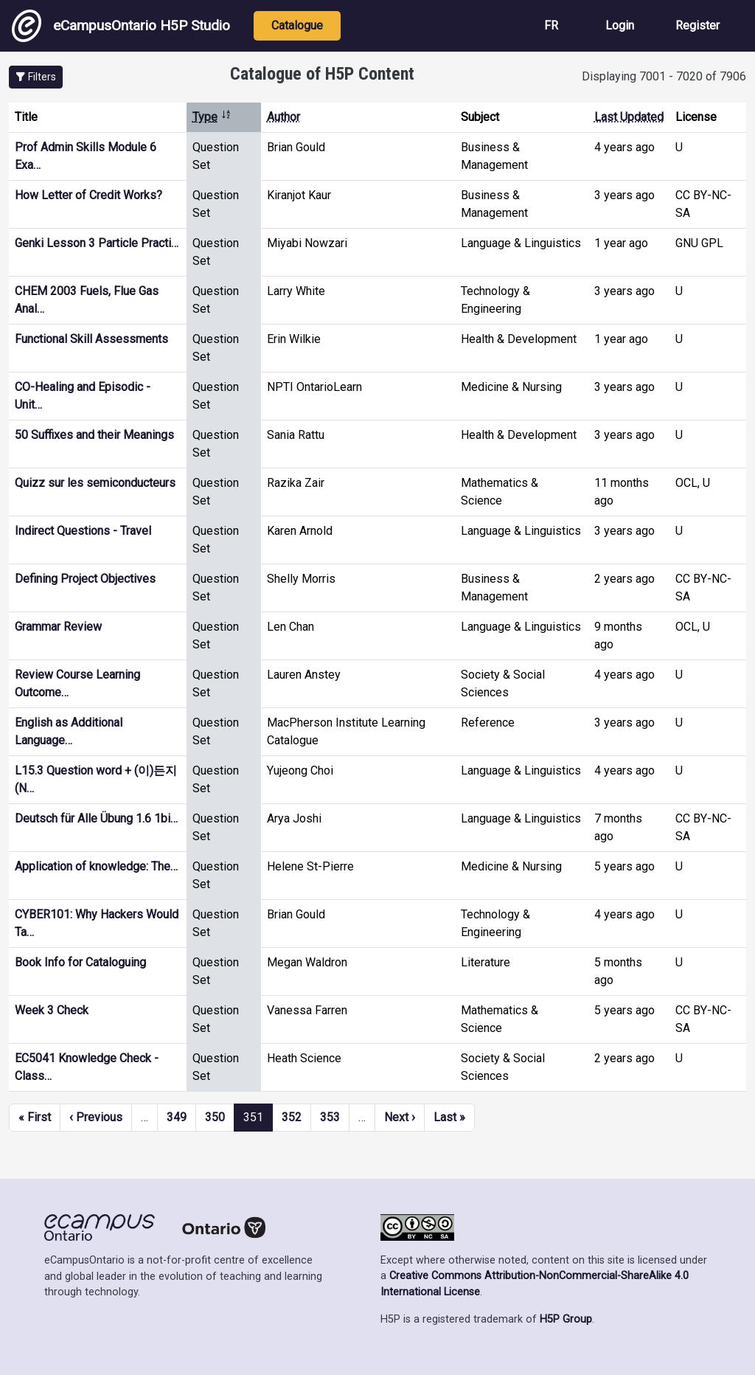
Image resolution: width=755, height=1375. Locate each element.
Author (283, 117)
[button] (36, 77)
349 (177, 1117)
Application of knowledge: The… (96, 866)
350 (215, 1117)
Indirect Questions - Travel (83, 531)
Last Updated (629, 117)
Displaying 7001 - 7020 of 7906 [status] (664, 76)
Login (619, 25)
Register (697, 25)
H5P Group (566, 1319)
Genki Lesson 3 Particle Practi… (96, 243)
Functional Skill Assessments (91, 339)
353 (330, 1117)
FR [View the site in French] (551, 25)
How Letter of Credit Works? (88, 195)
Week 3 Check (51, 1010)
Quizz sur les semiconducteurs (95, 483)
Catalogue (297, 25)
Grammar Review (58, 627)
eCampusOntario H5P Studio (121, 26)
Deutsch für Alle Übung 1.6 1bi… (96, 818)
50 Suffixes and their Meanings (94, 435)
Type (212, 117)
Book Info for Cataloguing (80, 962)
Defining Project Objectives (85, 579)
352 (292, 1117)
